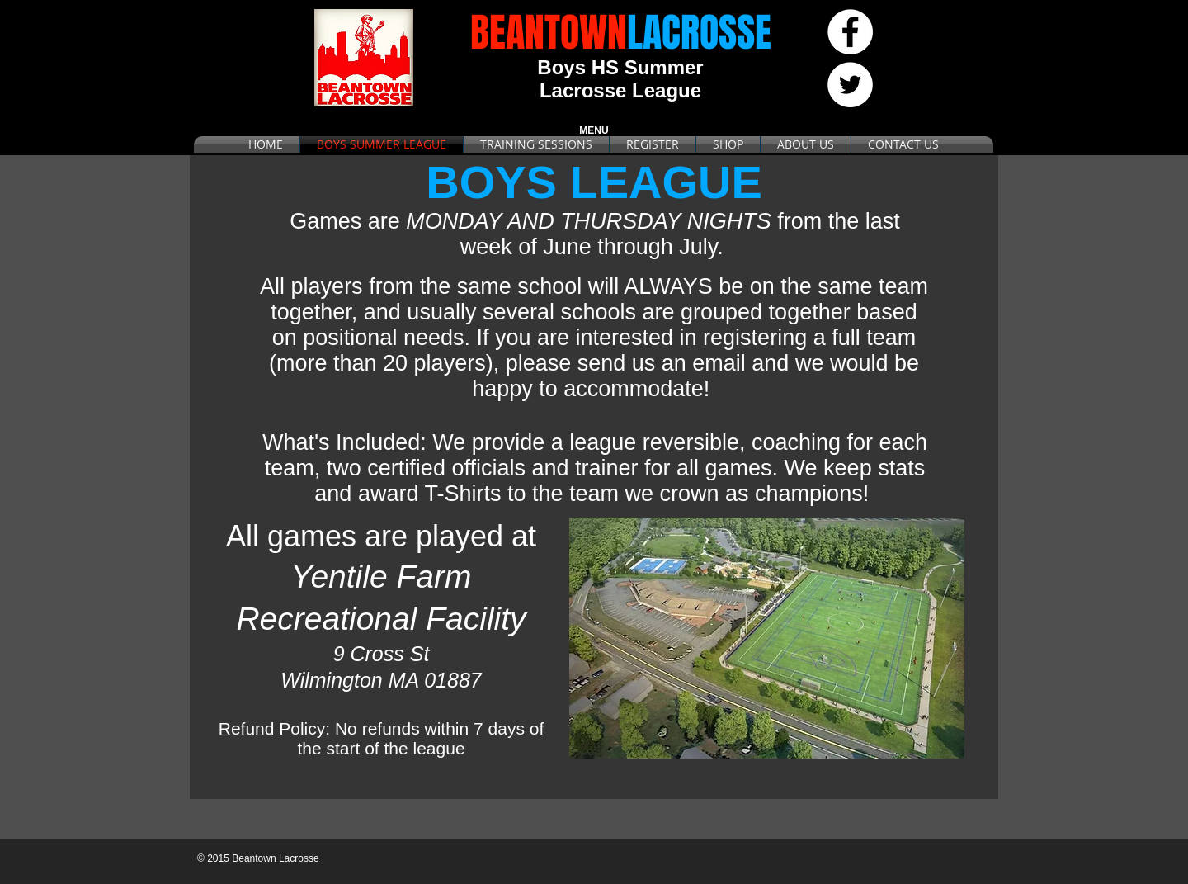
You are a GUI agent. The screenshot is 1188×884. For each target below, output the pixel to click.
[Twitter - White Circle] (850, 84)
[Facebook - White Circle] (850, 31)
